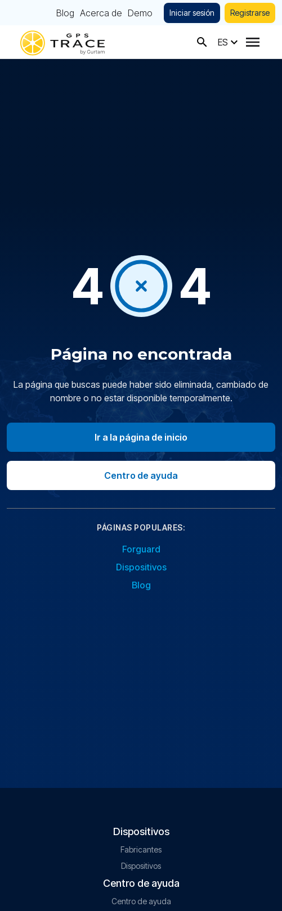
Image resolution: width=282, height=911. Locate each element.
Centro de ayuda (141, 901)
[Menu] (253, 42)
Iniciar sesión (191, 12)
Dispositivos (141, 567)
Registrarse (250, 12)
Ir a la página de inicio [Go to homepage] (141, 437)
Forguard (141, 549)
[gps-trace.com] (62, 42)
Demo (140, 12)
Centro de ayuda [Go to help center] (141, 475)
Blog (65, 12)
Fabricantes (141, 849)
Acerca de (101, 12)
